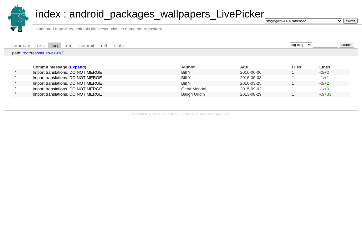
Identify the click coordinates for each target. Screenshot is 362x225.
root (26, 53)
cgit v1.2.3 (160, 119)
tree (69, 45)
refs (41, 45)
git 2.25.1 (176, 119)
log (55, 45)
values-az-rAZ (51, 53)
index (48, 14)
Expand (77, 67)
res (34, 53)
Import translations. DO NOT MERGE (67, 72)
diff (104, 45)
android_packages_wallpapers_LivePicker (166, 14)
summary (20, 45)
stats (119, 45)
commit (86, 45)
